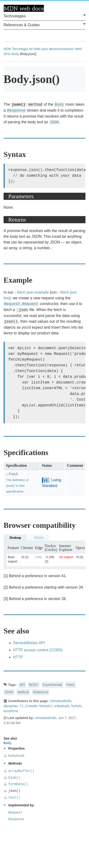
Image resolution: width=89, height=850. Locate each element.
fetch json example (33, 292)
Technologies (44, 15)
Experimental (52, 685)
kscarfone (11, 711)
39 (46, 557)
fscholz (76, 706)
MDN (7, 49)
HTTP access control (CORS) (38, 650)
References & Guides (44, 24)
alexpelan (11, 706)
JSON (9, 692)
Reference (40, 692)
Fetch (70, 685)
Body (15, 54)
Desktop (15, 537)
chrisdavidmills (60, 701)
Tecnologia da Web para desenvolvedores (43, 49)
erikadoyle (62, 706)
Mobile (38, 537)
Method (23, 692)
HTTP (18, 657)
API (22, 685)
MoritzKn (45, 706)
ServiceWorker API (29, 643)
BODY (33, 685)
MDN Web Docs (24, 8)
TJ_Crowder (28, 706)
